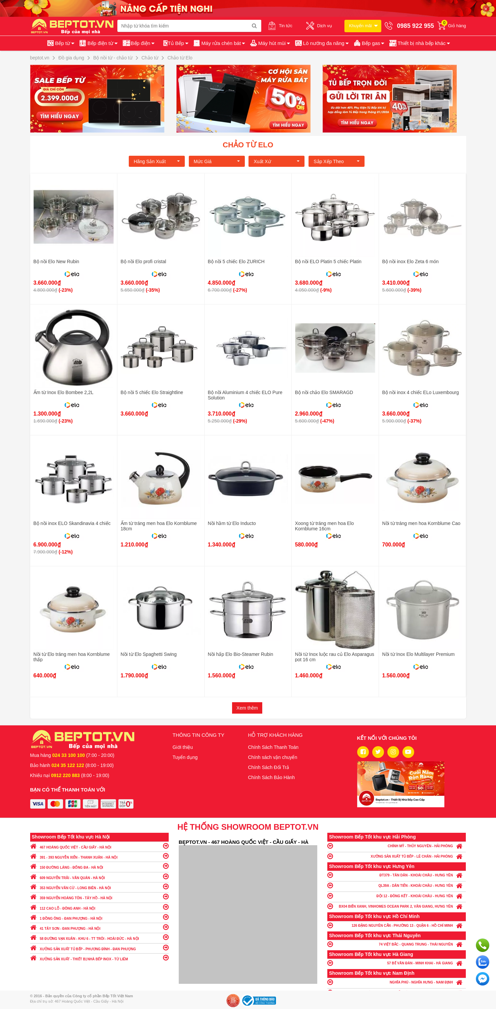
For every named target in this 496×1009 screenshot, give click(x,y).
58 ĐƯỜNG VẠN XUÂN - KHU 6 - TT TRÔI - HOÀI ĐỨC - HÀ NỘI (99, 937)
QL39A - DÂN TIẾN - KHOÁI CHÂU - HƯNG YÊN (396, 885)
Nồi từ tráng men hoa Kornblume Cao (421, 523)
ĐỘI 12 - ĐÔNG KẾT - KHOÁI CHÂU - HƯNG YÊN (396, 896)
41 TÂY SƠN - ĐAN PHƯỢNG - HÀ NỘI (99, 927)
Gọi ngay (482, 945)
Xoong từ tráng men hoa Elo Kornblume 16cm (324, 526)
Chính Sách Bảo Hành (271, 777)
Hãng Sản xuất (157, 161)
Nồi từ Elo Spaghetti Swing (149, 654)
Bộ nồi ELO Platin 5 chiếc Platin (328, 261)
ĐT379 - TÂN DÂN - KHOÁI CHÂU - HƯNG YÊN (396, 875)
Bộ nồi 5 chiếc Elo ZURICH (236, 261)
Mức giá (217, 161)
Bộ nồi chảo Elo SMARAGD (324, 392)
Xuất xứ (276, 161)
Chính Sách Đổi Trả (268, 767)
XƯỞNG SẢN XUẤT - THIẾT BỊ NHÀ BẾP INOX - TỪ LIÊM (99, 957)
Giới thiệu (183, 747)
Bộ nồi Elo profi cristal (143, 261)
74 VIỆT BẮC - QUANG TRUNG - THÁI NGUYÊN (396, 944)
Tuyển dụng (185, 757)
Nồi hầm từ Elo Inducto (232, 523)
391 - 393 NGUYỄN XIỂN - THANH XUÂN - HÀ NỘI (99, 856)
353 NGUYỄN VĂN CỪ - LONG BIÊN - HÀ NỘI (99, 886)
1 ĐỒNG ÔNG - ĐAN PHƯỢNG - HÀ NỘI (99, 917)
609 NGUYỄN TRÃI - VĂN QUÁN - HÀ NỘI (99, 876)
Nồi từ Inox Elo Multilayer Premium (418, 654)
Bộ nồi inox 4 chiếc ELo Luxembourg (420, 392)
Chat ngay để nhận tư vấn (482, 979)
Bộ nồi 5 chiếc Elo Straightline (152, 392)
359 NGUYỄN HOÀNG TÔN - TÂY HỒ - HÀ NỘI (99, 896)
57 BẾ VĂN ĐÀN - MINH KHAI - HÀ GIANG (396, 963)
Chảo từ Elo (248, 145)
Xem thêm (247, 708)
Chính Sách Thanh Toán (273, 747)
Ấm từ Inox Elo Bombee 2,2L (64, 392)
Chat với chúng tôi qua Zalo (482, 962)
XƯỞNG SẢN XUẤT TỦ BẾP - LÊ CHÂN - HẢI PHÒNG (396, 856)
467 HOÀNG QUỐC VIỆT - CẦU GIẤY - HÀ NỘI (99, 846)
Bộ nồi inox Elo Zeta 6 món (410, 261)
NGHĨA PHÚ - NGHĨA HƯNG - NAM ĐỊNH (396, 982)
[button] (419, 43)
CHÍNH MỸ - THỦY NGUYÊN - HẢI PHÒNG (396, 846)
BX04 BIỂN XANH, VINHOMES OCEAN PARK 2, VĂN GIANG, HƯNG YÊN (396, 906)
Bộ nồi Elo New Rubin (56, 261)
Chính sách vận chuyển (272, 757)
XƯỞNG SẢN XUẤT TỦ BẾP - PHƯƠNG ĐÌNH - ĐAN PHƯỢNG (99, 947)
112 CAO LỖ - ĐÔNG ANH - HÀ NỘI (99, 907)
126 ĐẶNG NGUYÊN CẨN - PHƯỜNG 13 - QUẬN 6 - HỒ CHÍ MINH (396, 925)
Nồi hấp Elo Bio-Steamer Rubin (240, 654)
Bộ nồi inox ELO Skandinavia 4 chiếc (72, 523)
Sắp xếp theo (337, 161)
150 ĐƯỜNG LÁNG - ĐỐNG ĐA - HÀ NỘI (99, 866)
